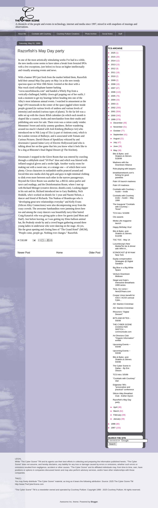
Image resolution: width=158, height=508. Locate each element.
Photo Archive (91, 34)
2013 (113, 64)
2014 (113, 61)
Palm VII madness (121, 185)
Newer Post (24, 252)
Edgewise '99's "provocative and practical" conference (123, 387)
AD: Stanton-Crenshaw (123, 304)
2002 (113, 107)
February (117, 415)
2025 (113, 53)
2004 (113, 100)
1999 (113, 119)
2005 (113, 96)
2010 (113, 76)
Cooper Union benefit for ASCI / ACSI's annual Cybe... (124, 297)
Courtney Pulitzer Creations (68, 34)
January (117, 419)
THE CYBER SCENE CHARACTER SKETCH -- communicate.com (122, 328)
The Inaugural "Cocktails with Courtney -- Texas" (124, 206)
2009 (113, 80)
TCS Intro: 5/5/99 (120, 374)
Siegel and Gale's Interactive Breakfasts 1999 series (123, 282)
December (118, 123)
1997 (113, 428)
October (117, 131)
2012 (113, 68)
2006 (113, 92)
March (116, 411)
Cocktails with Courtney (41, 34)
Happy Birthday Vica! (122, 227)
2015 (113, 57)
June (115, 146)
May (115, 150)
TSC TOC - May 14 (121, 240)
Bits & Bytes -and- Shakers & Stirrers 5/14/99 (122, 233)
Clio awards (118, 217)
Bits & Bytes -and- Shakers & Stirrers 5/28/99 (122, 156)
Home (59, 252)
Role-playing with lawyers (124, 169)
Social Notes (107, 34)
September (118, 134)
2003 (113, 104)
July (115, 142)
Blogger (94, 502)
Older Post (94, 252)
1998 (113, 424)
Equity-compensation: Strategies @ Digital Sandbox (123, 261)
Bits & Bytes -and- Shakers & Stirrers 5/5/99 (122, 359)
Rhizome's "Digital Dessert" (121, 313)
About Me (22, 34)
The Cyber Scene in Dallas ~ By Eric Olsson (122, 368)
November (118, 127)
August (116, 138)
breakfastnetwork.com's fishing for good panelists (123, 175)
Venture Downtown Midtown (121, 275)
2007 (113, 88)
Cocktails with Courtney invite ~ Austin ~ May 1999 (123, 198)
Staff (120, 34)
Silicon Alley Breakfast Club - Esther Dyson (123, 394)
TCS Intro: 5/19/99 (121, 213)
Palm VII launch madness (124, 181)
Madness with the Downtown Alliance (122, 163)
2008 (113, 84)
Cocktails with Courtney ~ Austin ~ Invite (124, 190)
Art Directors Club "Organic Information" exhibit (123, 338)
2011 (113, 72)
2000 (113, 115)
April (115, 407)
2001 (113, 111)
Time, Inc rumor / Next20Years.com (122, 290)
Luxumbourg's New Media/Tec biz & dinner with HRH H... (124, 246)
